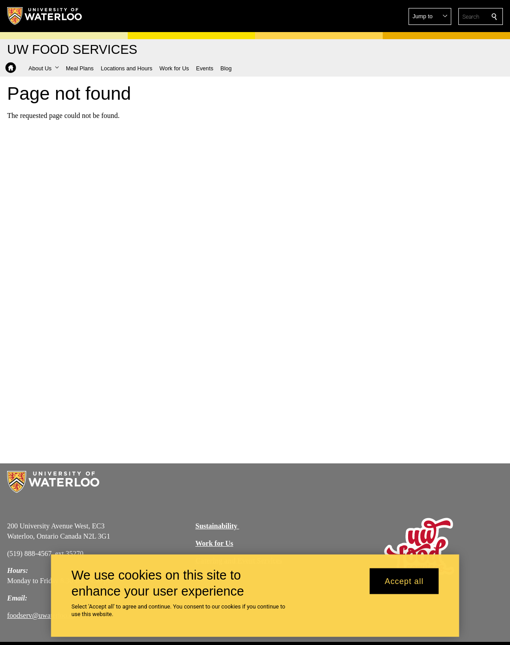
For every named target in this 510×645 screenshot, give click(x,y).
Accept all (404, 585)
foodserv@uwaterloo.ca (41, 615)
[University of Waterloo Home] (45, 16)
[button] (430, 16)
